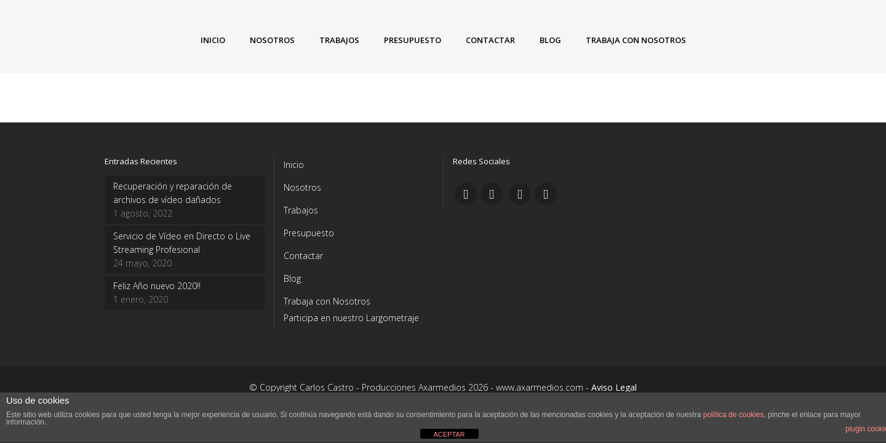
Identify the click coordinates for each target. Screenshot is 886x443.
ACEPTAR (449, 434)
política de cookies (733, 414)
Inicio (294, 164)
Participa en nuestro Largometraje (351, 318)
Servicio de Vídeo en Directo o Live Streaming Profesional (181, 242)
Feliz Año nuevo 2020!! (157, 286)
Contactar (303, 255)
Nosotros (302, 187)
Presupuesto (309, 233)
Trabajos (301, 210)
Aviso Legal (614, 387)
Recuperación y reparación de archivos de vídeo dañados (172, 193)
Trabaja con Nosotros (327, 301)
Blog (292, 278)
